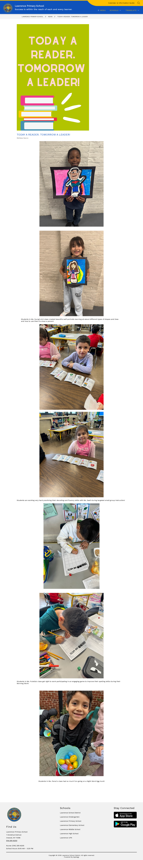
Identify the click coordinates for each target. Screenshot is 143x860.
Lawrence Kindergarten (69, 817)
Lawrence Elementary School (72, 825)
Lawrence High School (69, 834)
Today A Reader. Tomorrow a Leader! (72, 16)
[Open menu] (101, 10)
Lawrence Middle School (70, 829)
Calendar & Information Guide (121, 3)
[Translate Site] (132, 10)
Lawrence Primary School (32, 16)
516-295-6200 (11, 841)
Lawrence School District (70, 813)
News (50, 16)
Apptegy (76, 857)
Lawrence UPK (66, 838)
